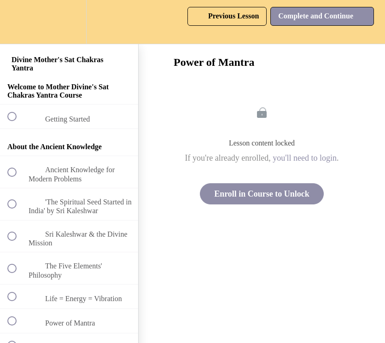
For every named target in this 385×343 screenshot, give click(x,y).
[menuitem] (69, 22)
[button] (17, 22)
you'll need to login (305, 158)
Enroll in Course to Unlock (261, 193)
